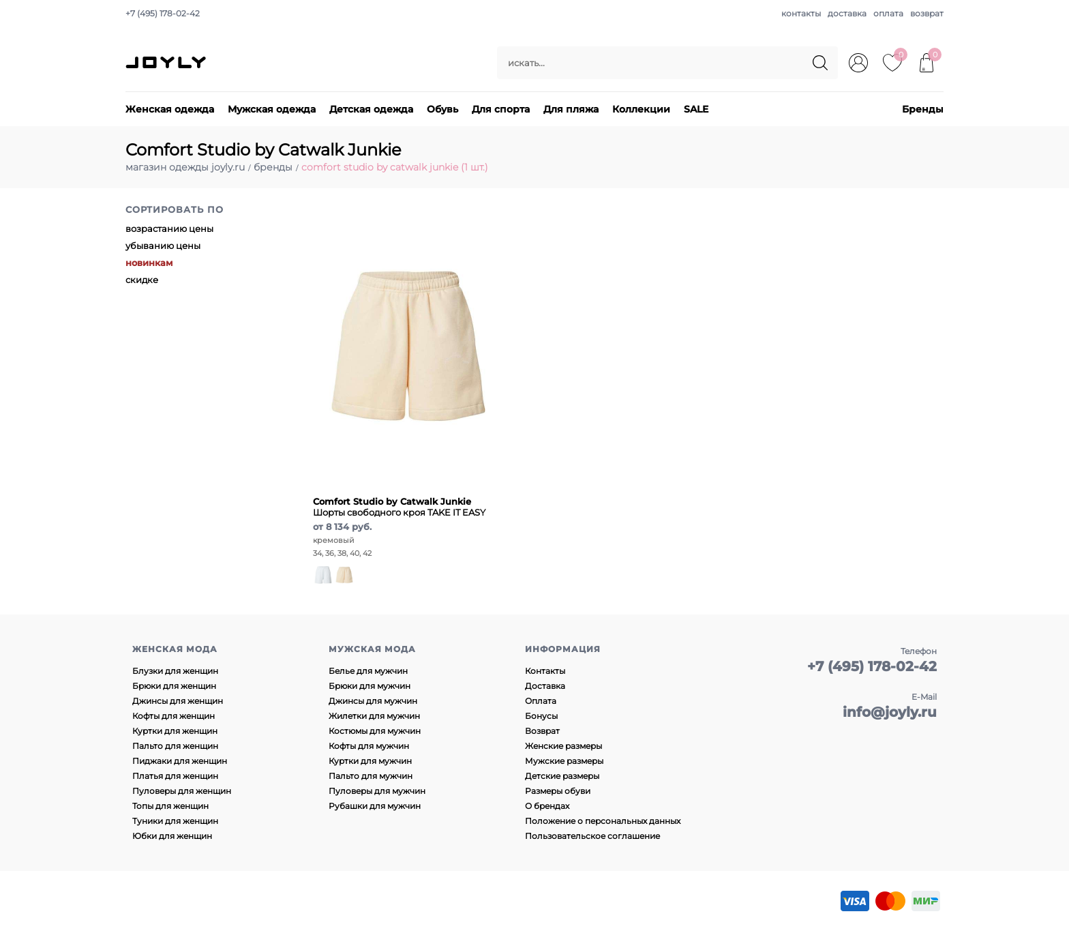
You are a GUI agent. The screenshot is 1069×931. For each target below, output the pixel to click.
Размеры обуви (557, 791)
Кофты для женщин (173, 716)
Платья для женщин (175, 776)
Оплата (540, 701)
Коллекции (641, 109)
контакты (801, 13)
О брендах (547, 806)
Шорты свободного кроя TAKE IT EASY (399, 507)
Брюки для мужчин (369, 686)
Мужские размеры (564, 761)
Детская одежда (371, 109)
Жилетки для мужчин (374, 716)
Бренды (923, 109)
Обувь (442, 109)
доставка (847, 13)
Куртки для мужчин (370, 761)
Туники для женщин (175, 821)
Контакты (545, 671)
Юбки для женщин (172, 836)
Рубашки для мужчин (375, 806)
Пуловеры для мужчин (377, 791)
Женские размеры (563, 746)
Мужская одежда (272, 109)
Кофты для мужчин (369, 746)
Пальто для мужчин (370, 776)
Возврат (542, 731)
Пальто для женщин (175, 746)
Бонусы (541, 716)
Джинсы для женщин (177, 701)
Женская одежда (169, 109)
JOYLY (167, 63)
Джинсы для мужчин (373, 701)
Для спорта (501, 109)
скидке (141, 279)
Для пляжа (571, 109)
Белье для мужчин (368, 671)
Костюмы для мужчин (375, 731)
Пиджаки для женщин (179, 761)
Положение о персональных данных (602, 821)
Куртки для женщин (174, 731)
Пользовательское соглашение (592, 836)
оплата (888, 13)
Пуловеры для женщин (181, 791)
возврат (927, 13)
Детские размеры (562, 776)
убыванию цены (162, 245)
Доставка (545, 686)
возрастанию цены (169, 228)
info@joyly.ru (890, 712)
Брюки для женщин (174, 686)
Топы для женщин (170, 806)
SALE (696, 109)
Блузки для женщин (175, 671)
